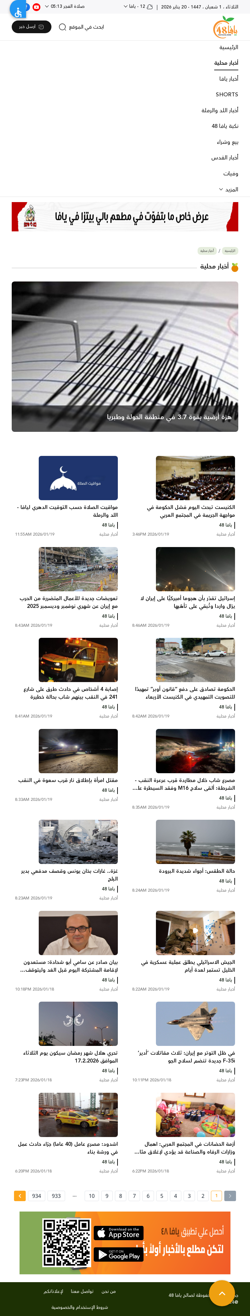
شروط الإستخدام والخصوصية (79, 1307)
